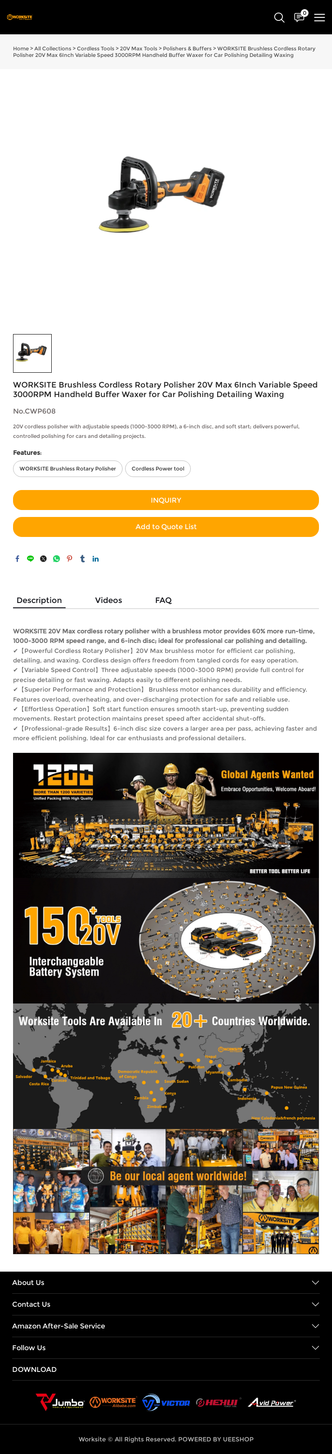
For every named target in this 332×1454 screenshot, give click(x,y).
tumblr (82, 558)
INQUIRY (166, 500)
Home (21, 48)
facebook (17, 558)
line (30, 558)
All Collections (52, 48)
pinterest (69, 558)
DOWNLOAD (34, 1369)
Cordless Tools (95, 48)
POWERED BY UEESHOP (216, 1439)
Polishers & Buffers (187, 48)
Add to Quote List (166, 527)
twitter (43, 558)
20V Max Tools (138, 48)
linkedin (95, 558)
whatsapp (56, 558)
